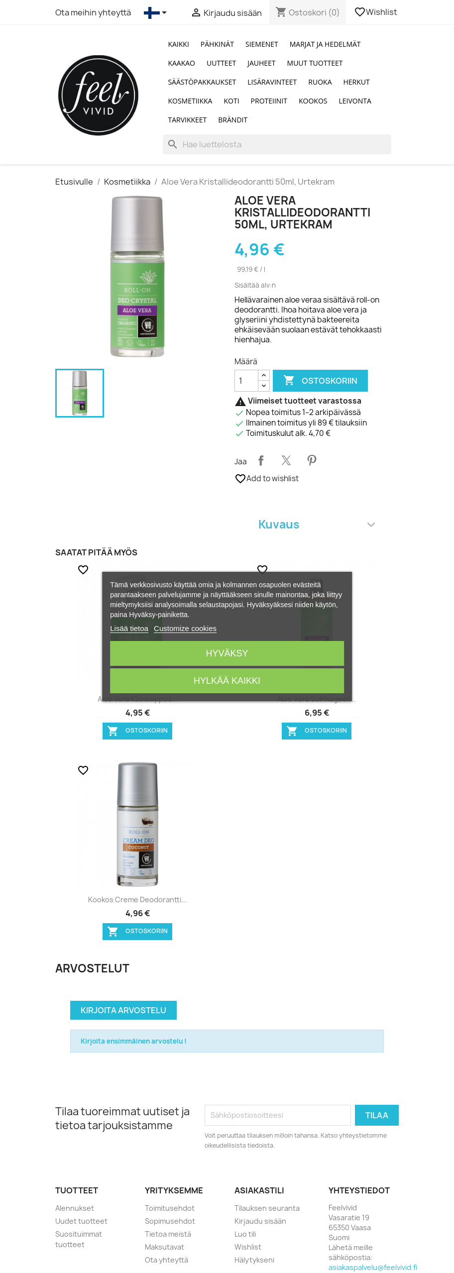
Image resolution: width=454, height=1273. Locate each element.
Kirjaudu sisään (260, 1221)
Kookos (313, 101)
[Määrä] (246, 381)
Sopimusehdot (170, 1221)
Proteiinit (269, 101)
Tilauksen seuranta (267, 1208)
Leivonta (355, 101)
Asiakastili (259, 1190)
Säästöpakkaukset (202, 82)
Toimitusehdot (170, 1208)
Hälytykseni (254, 1260)
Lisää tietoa (129, 628)
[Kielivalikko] (157, 13)
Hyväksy (227, 653)
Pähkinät (217, 44)
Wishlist (376, 12)
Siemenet (261, 44)
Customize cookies (185, 628)
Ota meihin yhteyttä (93, 12)
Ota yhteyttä (166, 1260)
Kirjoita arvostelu (123, 1010)
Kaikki (178, 44)
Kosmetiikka (190, 101)
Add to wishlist (266, 479)
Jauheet (261, 63)
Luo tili (245, 1234)
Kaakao (181, 63)
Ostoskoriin (320, 380)
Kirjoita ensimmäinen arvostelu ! (134, 1041)
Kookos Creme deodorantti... (137, 899)
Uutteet (221, 63)
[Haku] (277, 144)
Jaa (261, 460)
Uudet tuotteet (81, 1221)
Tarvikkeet (187, 119)
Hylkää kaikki (227, 681)
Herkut (356, 82)
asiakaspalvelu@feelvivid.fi (373, 1267)
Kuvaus (316, 524)
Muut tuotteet (315, 63)
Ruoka (320, 82)
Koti (231, 101)
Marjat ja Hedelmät (325, 44)
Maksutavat (164, 1247)
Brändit (232, 119)
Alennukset (74, 1208)
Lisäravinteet (272, 82)
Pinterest (312, 460)
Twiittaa (286, 460)
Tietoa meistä (168, 1234)
